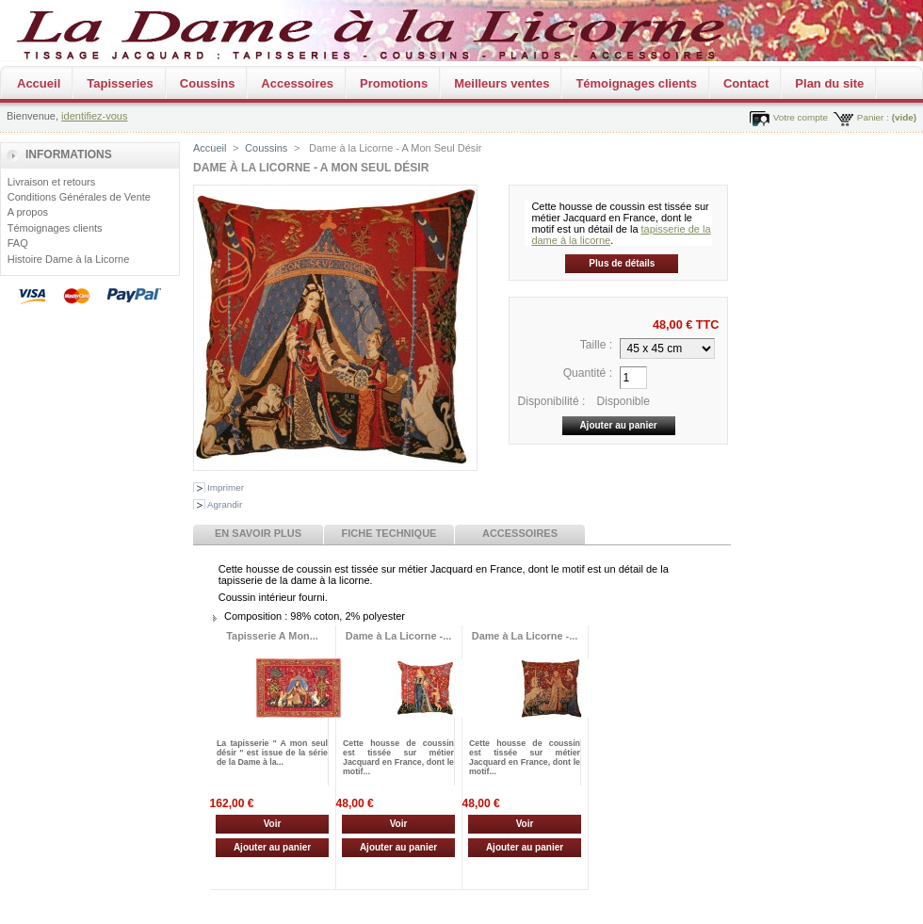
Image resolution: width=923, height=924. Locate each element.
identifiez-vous (94, 116)
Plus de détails (622, 263)
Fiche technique (389, 533)
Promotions (394, 83)
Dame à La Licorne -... (398, 635)
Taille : (596, 344)
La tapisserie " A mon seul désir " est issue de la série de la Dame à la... (272, 752)
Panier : (873, 117)
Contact (746, 83)
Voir (273, 824)
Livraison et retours (52, 181)
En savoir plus (258, 533)
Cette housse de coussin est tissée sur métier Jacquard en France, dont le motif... (398, 757)
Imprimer (225, 487)
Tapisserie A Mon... (272, 635)
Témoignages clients (636, 83)
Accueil (38, 83)
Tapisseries (120, 83)
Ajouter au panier (272, 847)
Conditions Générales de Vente (79, 197)
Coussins (207, 83)
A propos (28, 212)
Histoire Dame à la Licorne (69, 259)
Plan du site (829, 83)
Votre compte (800, 117)
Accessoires (297, 83)
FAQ (18, 243)
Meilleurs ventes (501, 83)
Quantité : (587, 373)
